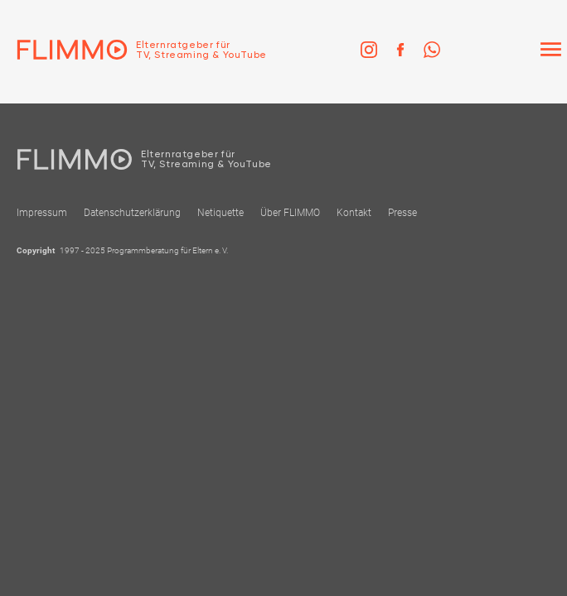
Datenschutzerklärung (132, 213)
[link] (368, 49)
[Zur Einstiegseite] (133, 50)
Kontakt (354, 213)
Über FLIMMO (290, 213)
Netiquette (220, 213)
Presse (402, 213)
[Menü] (550, 49)
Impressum (42, 213)
